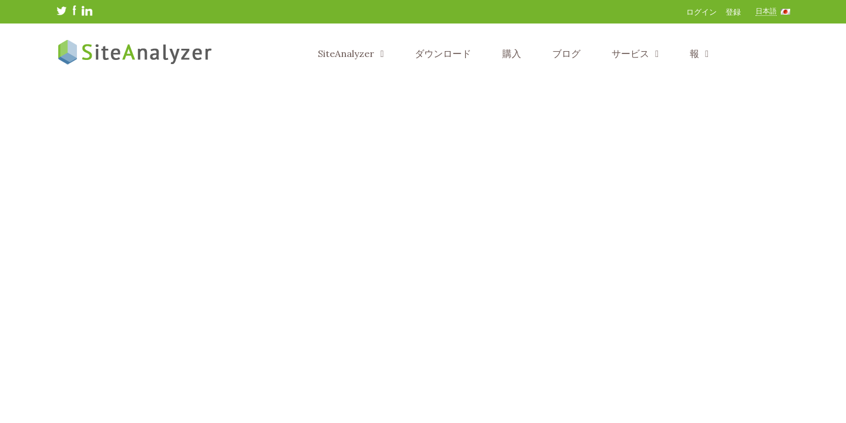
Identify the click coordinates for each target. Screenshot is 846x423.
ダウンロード (443, 53)
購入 (511, 53)
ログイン (701, 12)
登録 (733, 12)
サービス (635, 53)
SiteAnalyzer (351, 53)
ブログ (566, 53)
